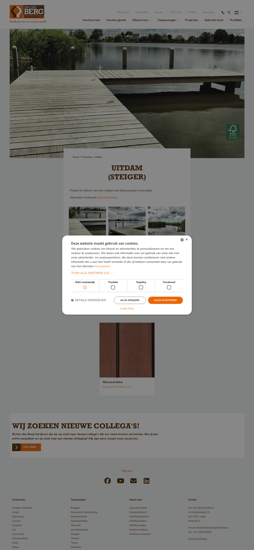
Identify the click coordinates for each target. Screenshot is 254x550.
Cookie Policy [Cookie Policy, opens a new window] (127, 308)
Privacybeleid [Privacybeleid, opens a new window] (102, 266)
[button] (127, 273)
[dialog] (127, 275)
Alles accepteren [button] (165, 300)
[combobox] (182, 239)
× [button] (186, 239)
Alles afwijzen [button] (129, 300)
